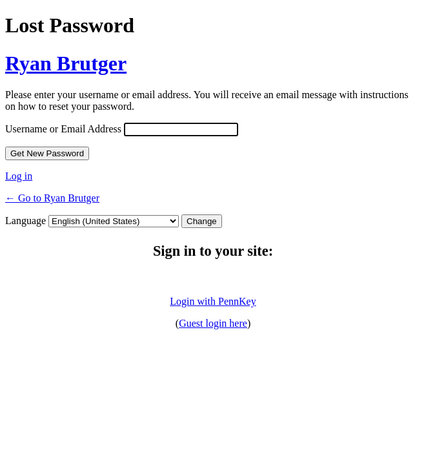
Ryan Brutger (66, 63)
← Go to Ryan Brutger (52, 197)
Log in (18, 175)
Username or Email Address (63, 128)
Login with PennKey (213, 301)
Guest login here (213, 323)
